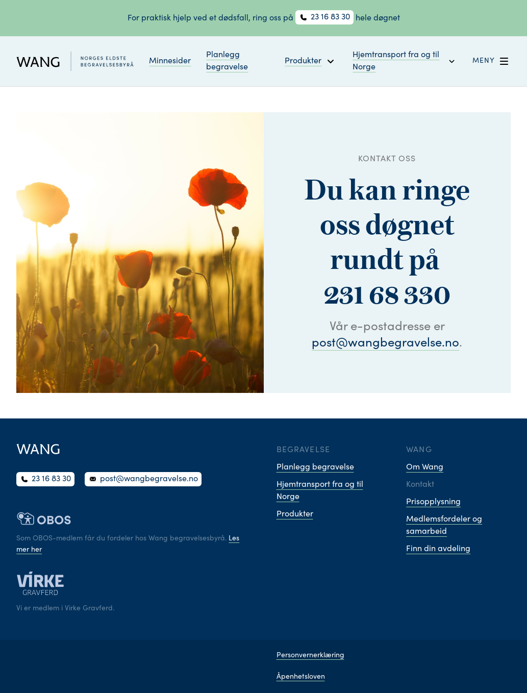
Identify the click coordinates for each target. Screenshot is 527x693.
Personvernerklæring (310, 655)
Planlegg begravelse (227, 61)
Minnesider (170, 61)
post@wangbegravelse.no (385, 344)
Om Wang (424, 467)
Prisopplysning (433, 502)
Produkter (295, 514)
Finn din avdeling (438, 549)
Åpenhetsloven (301, 677)
